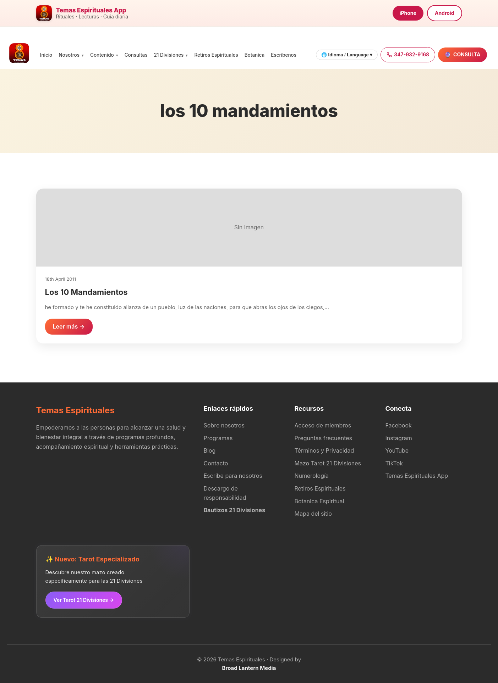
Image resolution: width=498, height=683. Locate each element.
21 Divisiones (169, 55)
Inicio (46, 55)
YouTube (397, 450)
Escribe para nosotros (233, 475)
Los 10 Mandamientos (86, 292)
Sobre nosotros (224, 425)
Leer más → (69, 326)
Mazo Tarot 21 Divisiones (328, 463)
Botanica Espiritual (319, 501)
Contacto (216, 463)
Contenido (102, 55)
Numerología (312, 475)
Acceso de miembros (323, 425)
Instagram (398, 438)
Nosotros (69, 55)
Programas (218, 438)
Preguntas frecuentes (323, 438)
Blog (210, 450)
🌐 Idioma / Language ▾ (346, 54)
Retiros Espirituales (216, 55)
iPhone (408, 13)
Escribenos (283, 55)
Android (444, 13)
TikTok (394, 463)
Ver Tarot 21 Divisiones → (84, 600)
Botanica (254, 55)
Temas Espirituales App (416, 475)
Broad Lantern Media (249, 668)
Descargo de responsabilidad (225, 493)
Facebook (398, 425)
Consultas (136, 55)
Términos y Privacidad (324, 450)
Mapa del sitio (313, 513)
